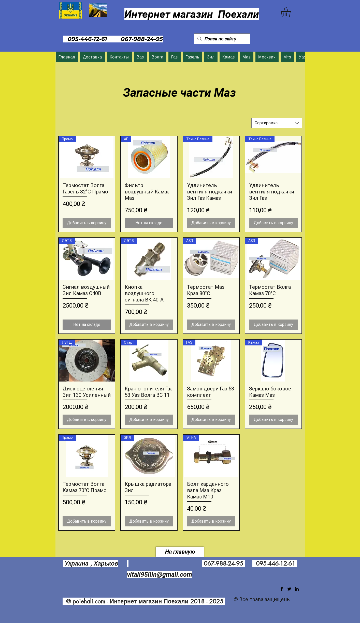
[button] (292, 12)
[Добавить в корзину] (87, 223)
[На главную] (180, 552)
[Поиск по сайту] (222, 39)
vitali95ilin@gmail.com (159, 574)
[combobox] (276, 123)
